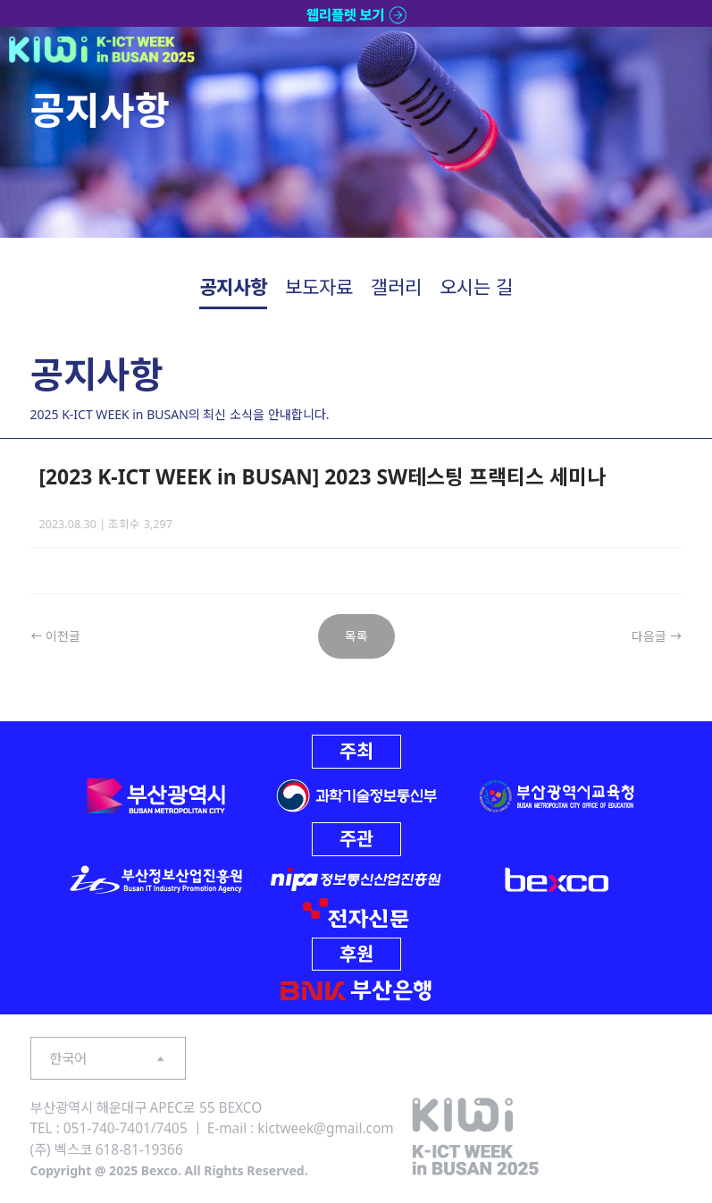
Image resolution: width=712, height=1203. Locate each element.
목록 (356, 635)
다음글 (657, 635)
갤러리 (396, 286)
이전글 (55, 635)
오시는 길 (476, 286)
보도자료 (319, 286)
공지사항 (233, 286)
